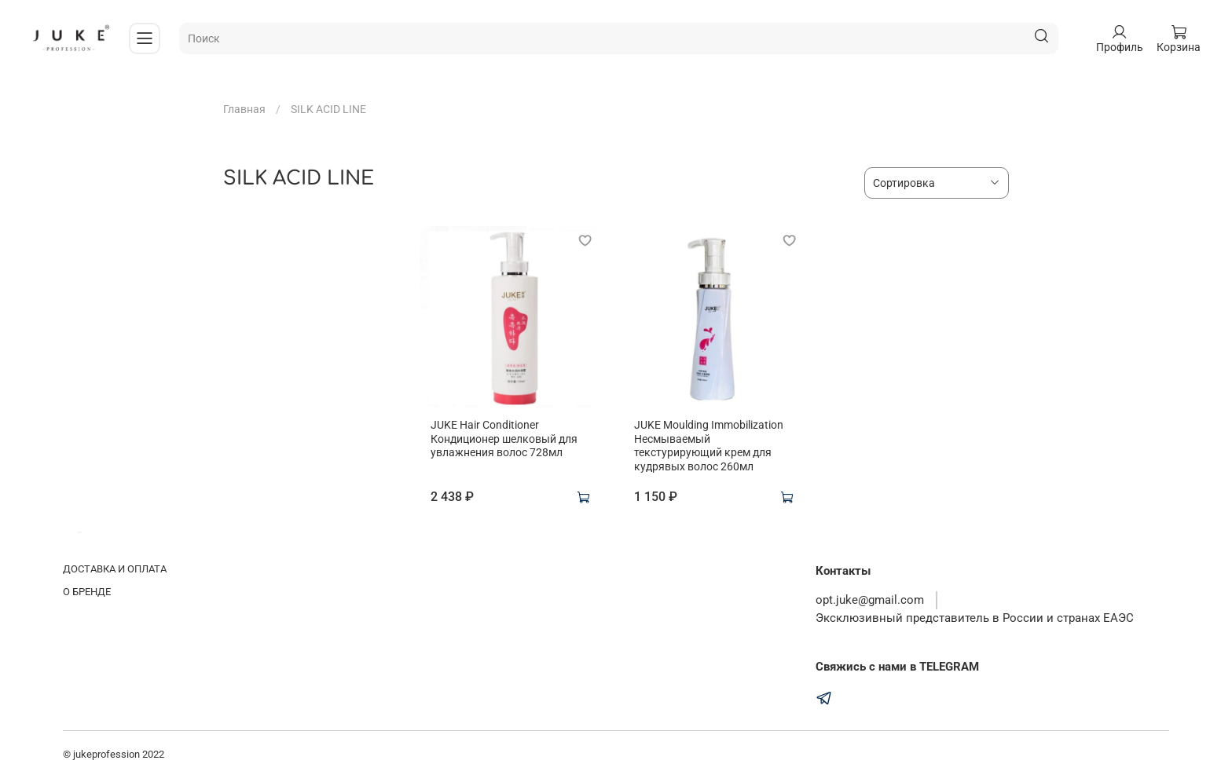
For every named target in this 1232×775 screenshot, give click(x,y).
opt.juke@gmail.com (870, 600)
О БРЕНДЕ (87, 592)
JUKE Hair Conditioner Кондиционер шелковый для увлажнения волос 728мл (504, 439)
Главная (244, 109)
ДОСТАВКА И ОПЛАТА (115, 569)
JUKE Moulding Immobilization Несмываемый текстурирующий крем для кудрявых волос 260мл (708, 446)
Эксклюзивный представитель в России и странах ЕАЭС (975, 618)
